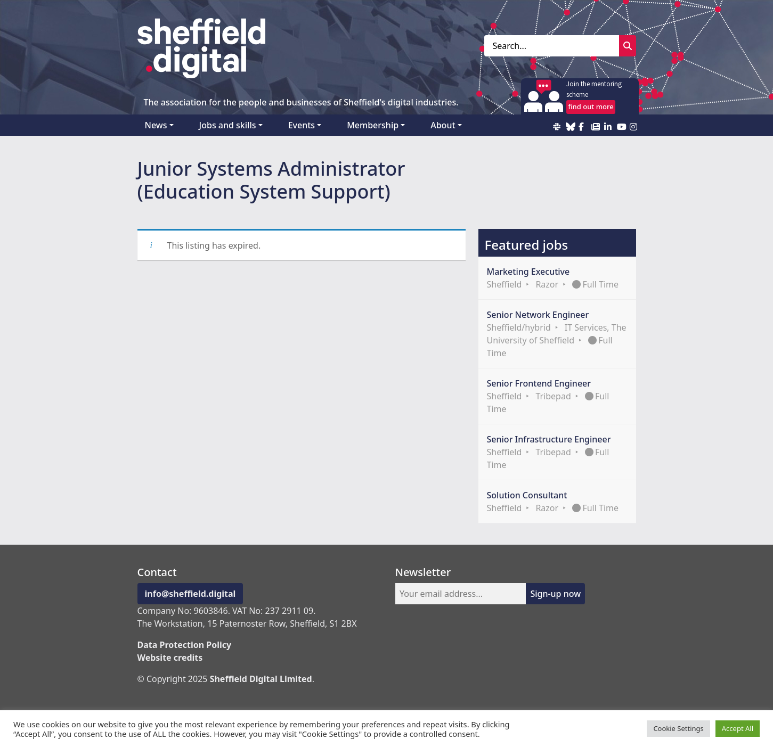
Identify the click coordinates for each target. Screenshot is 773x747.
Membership (372, 125)
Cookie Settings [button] (678, 728)
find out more (590, 106)
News (156, 125)
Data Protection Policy (184, 645)
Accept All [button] (737, 728)
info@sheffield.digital (190, 594)
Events (301, 125)
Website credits (170, 657)
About (442, 125)
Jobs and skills (227, 125)
